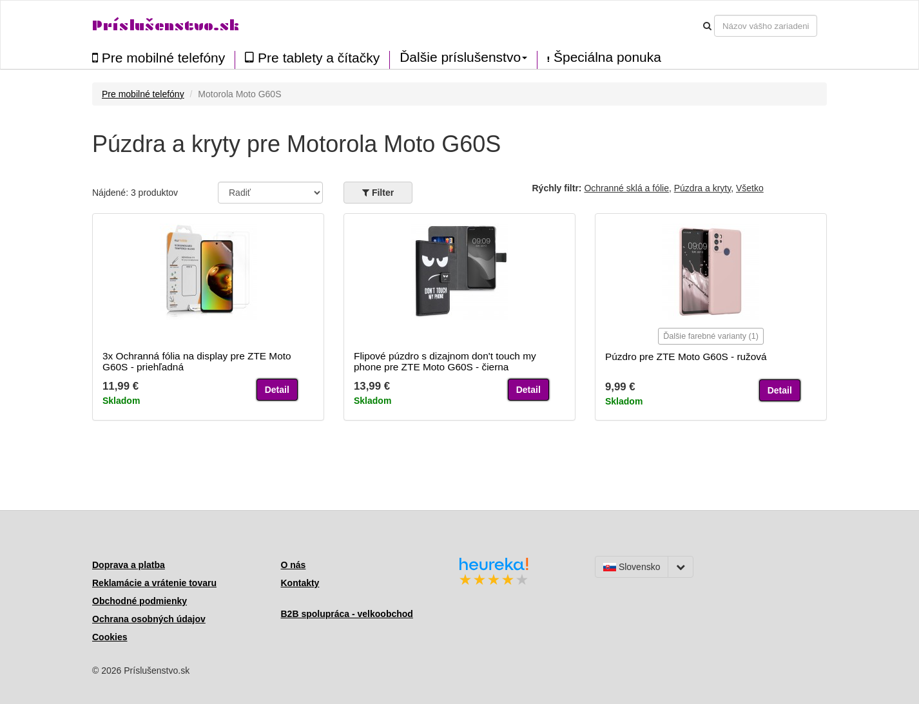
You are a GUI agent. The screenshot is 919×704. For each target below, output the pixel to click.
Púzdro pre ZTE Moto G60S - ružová (686, 356)
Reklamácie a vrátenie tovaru (154, 583)
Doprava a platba (128, 565)
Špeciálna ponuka (604, 57)
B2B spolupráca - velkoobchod (347, 614)
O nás (293, 565)
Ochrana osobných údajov (149, 619)
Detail (277, 390)
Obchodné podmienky (139, 601)
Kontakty (300, 583)
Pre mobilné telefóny (158, 57)
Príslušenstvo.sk (165, 25)
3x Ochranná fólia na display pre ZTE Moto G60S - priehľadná (196, 361)
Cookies (109, 637)
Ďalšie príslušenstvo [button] (463, 57)
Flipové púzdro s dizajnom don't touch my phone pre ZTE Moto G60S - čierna (445, 361)
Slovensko (631, 567)
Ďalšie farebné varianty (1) (711, 336)
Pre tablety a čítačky (312, 57)
